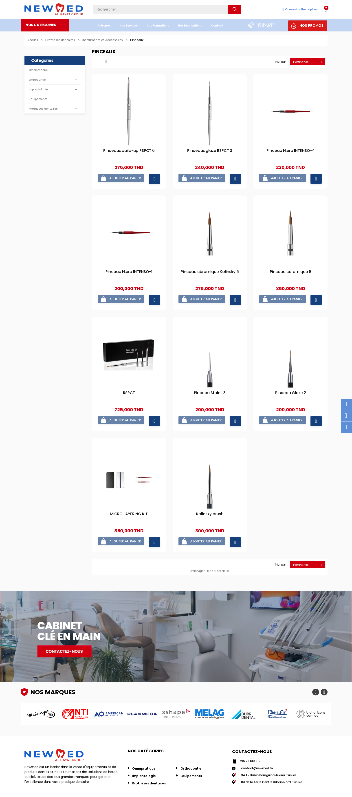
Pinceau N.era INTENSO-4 (290, 151)
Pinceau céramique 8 (290, 268)
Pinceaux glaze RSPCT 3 (209, 151)
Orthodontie (37, 79)
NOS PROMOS (311, 25)
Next (324, 679)
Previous (315, 679)
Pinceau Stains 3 (210, 386)
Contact (217, 25)
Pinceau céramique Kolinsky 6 (210, 268)
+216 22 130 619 (249, 748)
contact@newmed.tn (257, 755)
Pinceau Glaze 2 (290, 386)
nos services (128, 25)
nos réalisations (190, 25)
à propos (104, 25)
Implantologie (38, 89)
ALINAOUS (320, 788)
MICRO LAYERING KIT (129, 504)
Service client (266, 24)
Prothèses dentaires (43, 108)
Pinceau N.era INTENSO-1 (129, 268)
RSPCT (129, 386)
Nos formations (158, 25)
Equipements (38, 99)
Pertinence (308, 61)
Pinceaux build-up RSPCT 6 (129, 151)
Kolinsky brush (210, 504)
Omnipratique (38, 70)
